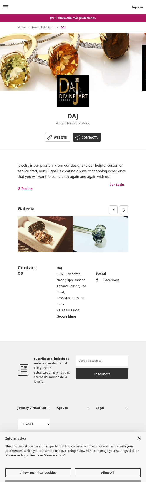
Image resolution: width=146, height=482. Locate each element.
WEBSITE (60, 137)
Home (22, 27)
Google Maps (66, 316)
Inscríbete (102, 374)
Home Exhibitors (43, 27)
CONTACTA (90, 137)
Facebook (107, 280)
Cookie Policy (54, 469)
